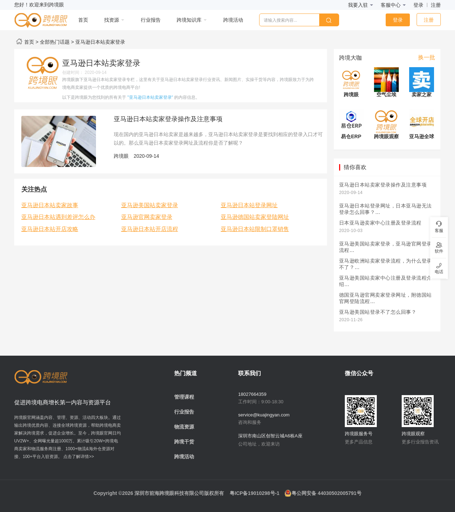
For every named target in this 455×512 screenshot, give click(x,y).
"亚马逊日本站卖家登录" (150, 97)
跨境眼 (121, 156)
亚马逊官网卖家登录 (146, 217)
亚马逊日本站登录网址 (249, 205)
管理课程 (184, 397)
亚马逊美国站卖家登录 (149, 205)
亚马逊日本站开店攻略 (49, 229)
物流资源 (184, 427)
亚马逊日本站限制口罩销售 (255, 229)
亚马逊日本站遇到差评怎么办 (58, 217)
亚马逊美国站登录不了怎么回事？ (378, 312)
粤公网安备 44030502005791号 (323, 493)
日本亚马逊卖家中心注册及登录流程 (380, 223)
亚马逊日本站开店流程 (149, 229)
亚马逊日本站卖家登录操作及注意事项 (168, 119)
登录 (418, 5)
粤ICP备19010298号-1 (254, 493)
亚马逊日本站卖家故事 (49, 205)
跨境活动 (184, 456)
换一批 (426, 57)
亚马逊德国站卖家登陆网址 (255, 217)
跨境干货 (184, 441)
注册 (436, 5)
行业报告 (184, 412)
